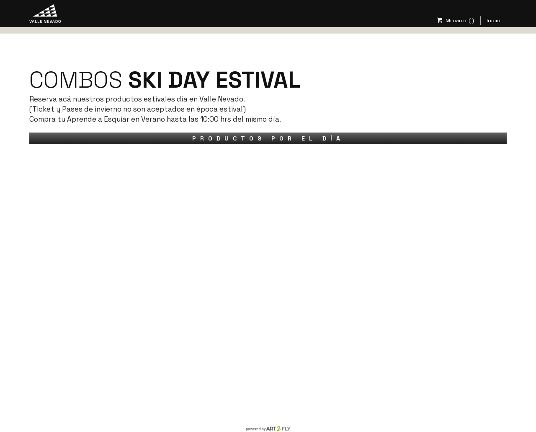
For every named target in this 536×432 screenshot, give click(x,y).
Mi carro (451, 20)
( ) (471, 20)
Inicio (493, 20)
